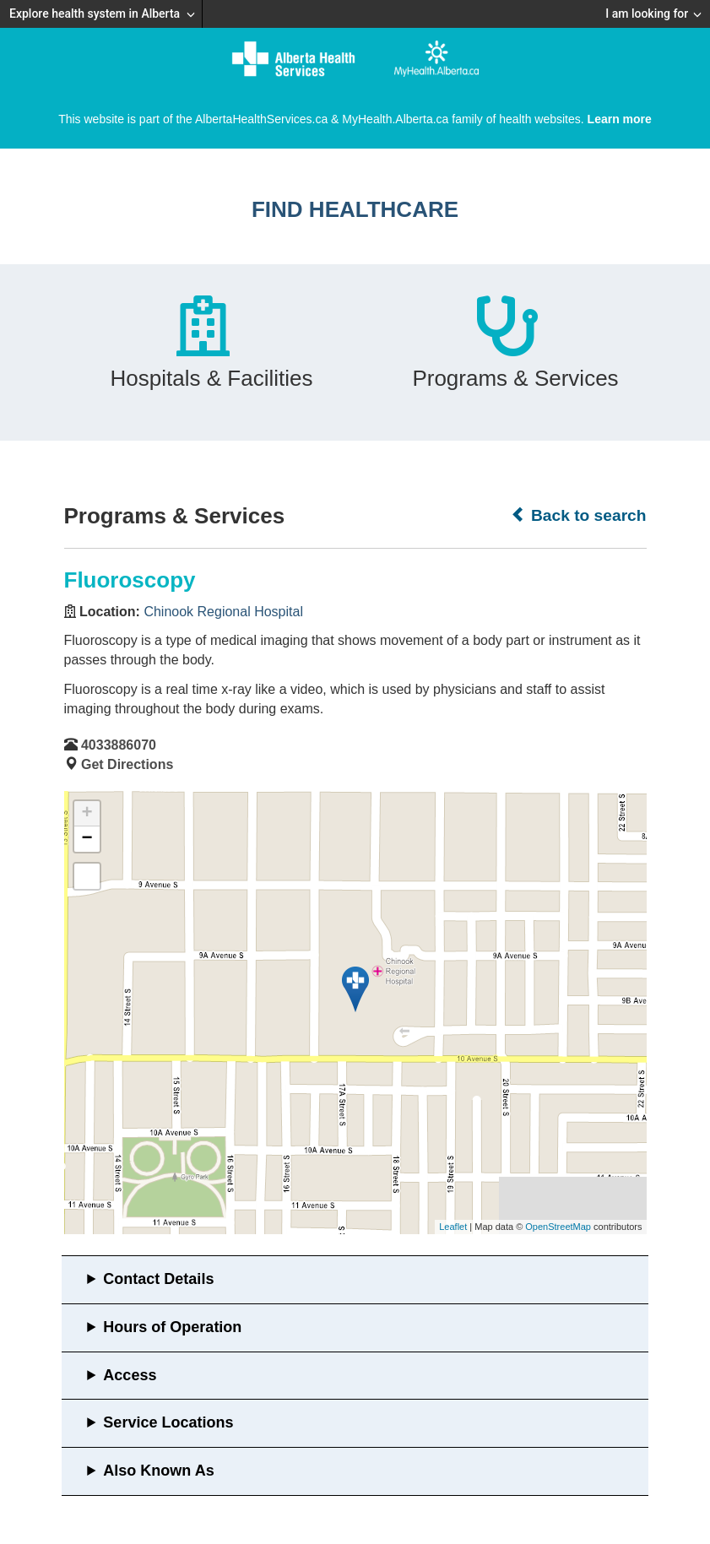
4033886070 (118, 745)
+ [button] (86, 813)
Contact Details (158, 1278)
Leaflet (453, 1227)
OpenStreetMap (558, 1227)
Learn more (620, 119)
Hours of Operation (172, 1327)
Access (129, 1375)
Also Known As (158, 1470)
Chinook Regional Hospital (223, 611)
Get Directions (127, 764)
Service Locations (168, 1422)
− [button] (86, 839)
